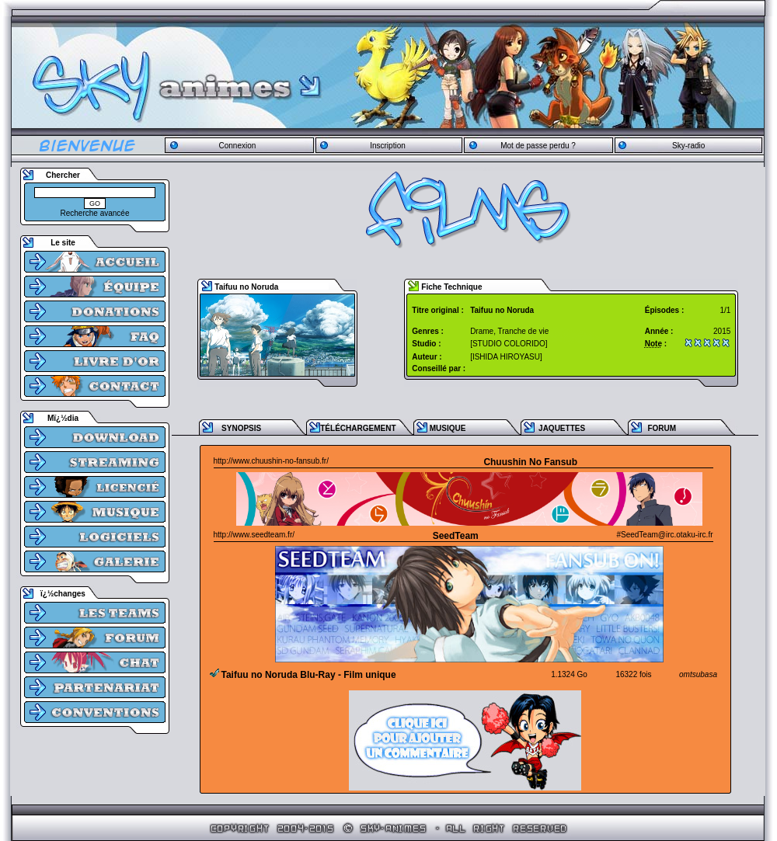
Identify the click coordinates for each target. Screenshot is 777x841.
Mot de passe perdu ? (538, 145)
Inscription (388, 145)
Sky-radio (688, 145)
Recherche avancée (95, 213)
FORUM (661, 428)
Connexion (237, 145)
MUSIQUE (448, 428)
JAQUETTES (561, 428)
